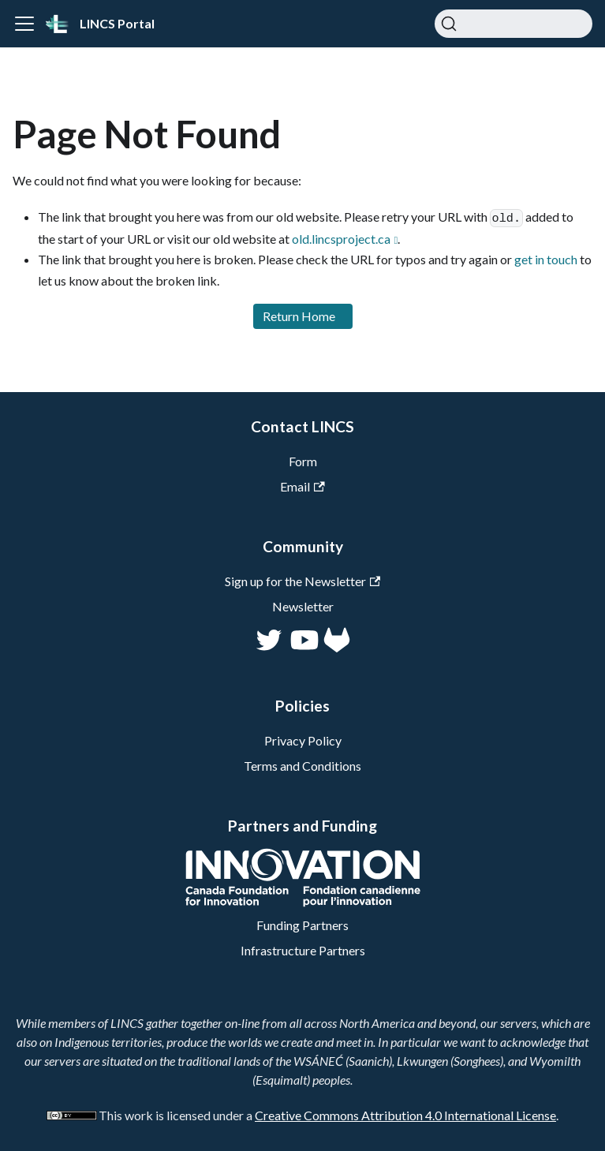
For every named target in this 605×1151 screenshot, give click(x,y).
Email (302, 486)
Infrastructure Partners (303, 950)
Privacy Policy (303, 740)
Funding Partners (302, 924)
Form (303, 461)
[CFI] (303, 902)
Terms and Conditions (302, 765)
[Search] (513, 23)
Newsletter (303, 606)
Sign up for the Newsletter (302, 581)
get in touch (545, 259)
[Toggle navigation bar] (24, 24)
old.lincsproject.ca (341, 238)
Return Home (299, 315)
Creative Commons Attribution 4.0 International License (405, 1115)
